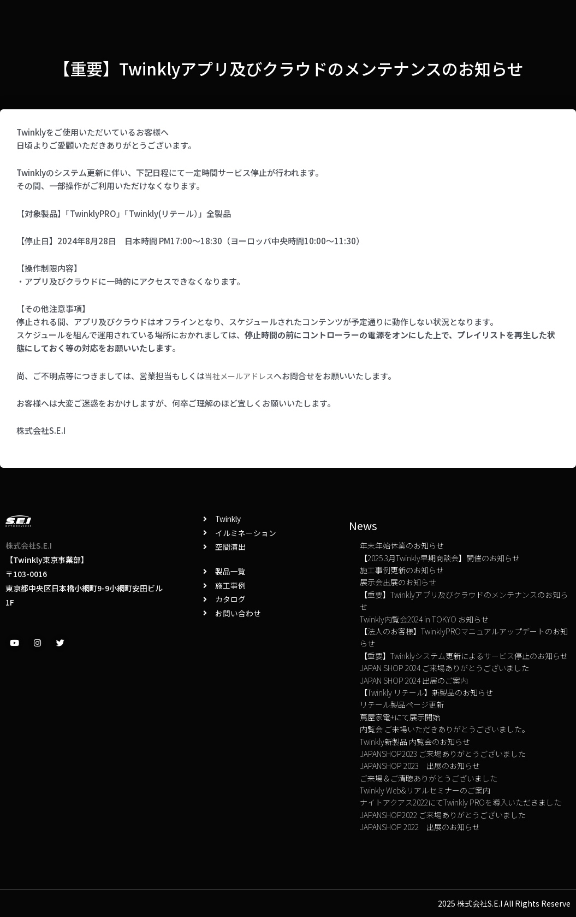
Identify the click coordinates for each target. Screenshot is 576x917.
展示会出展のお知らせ (398, 582)
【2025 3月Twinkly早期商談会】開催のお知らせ (440, 557)
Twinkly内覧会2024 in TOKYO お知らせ (424, 619)
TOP (464, 19)
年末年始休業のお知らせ (402, 545)
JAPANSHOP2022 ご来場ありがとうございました (443, 814)
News (310, 19)
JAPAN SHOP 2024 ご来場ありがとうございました (444, 667)
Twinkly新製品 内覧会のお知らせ (415, 741)
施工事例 (177, 19)
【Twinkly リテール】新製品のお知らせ (426, 692)
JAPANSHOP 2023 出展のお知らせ (420, 765)
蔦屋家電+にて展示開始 (400, 717)
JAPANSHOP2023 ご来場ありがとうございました (443, 753)
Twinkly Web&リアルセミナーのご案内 (425, 790)
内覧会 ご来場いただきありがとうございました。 (445, 729)
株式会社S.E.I (28, 545)
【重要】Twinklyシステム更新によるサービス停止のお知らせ (464, 655)
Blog (221, 19)
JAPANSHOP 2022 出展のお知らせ (420, 826)
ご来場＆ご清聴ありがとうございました (428, 778)
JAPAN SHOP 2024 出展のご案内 (414, 680)
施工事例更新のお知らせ (402, 570)
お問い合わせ (363, 19)
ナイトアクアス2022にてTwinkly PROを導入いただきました (460, 802)
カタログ (265, 19)
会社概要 (421, 19)
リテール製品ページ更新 (402, 704)
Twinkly (123, 19)
